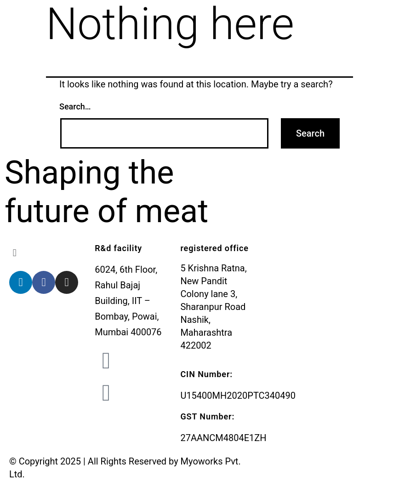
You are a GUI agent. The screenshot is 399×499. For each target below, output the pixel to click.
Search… (75, 106)
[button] (47, 252)
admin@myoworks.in (168, 355)
